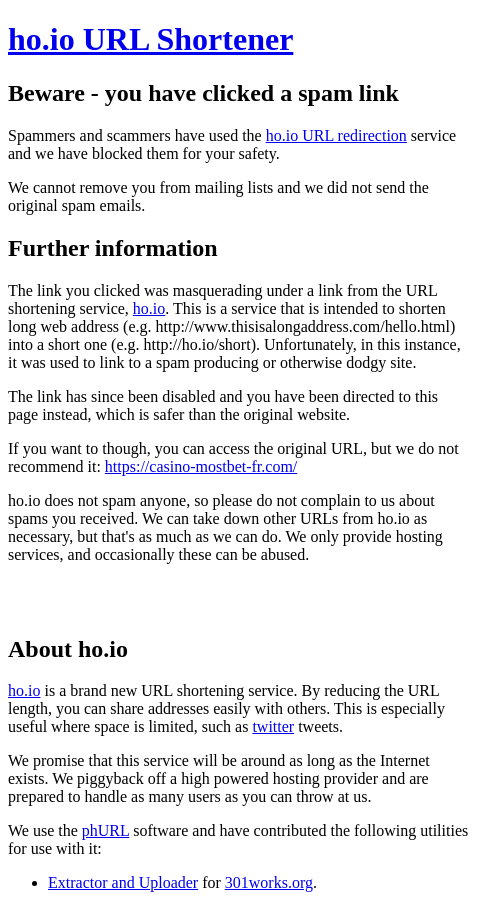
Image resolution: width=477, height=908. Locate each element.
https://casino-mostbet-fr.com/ (201, 466)
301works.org (269, 882)
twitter (273, 726)
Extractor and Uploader (123, 882)
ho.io (149, 308)
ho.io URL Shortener (150, 39)
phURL (105, 830)
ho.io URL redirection (336, 135)
